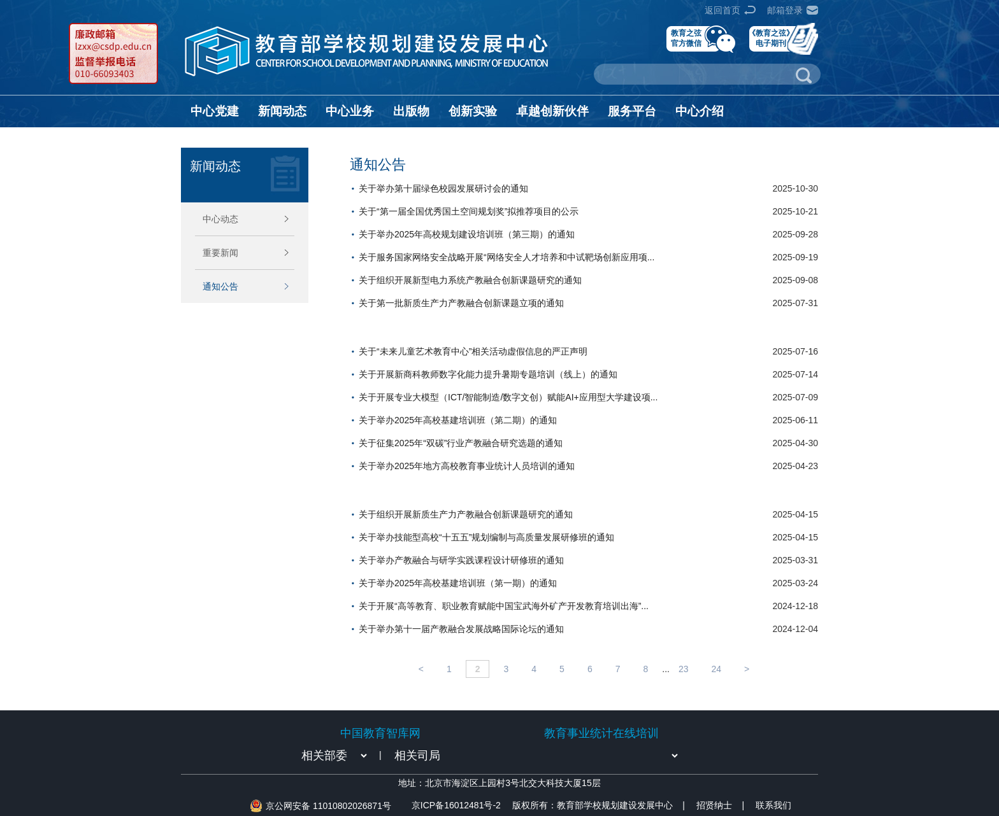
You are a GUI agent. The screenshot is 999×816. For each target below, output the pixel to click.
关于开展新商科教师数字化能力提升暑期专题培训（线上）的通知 (488, 374)
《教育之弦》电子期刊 (771, 38)
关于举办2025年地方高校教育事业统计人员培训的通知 (467, 466)
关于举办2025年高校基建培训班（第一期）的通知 (458, 583)
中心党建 (214, 111)
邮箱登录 (785, 10)
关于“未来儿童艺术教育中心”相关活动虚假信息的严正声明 (473, 351)
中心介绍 (699, 111)
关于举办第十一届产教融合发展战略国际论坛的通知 (461, 629)
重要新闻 (220, 253)
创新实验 (473, 111)
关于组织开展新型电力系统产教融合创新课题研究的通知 (470, 280)
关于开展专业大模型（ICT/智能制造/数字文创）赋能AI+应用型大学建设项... (508, 397)
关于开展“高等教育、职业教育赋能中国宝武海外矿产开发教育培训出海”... (504, 606)
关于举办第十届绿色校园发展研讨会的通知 (443, 188)
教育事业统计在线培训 (601, 733)
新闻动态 (282, 111)
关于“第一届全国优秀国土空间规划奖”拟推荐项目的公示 (469, 211)
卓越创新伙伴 (552, 111)
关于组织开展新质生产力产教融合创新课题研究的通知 (466, 514)
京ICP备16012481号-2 (456, 805)
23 (684, 669)
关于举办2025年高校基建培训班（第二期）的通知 (458, 420)
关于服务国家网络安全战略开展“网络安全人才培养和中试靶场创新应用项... (506, 257)
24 (717, 669)
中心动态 (220, 219)
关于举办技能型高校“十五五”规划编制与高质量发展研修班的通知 (486, 537)
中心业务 (350, 111)
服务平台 (632, 111)
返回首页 (722, 10)
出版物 (411, 111)
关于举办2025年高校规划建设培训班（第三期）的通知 (467, 234)
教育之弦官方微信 (686, 38)
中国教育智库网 (380, 733)
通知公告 (220, 286)
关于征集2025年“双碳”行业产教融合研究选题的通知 (461, 443)
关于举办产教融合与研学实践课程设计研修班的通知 (461, 560)
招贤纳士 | (720, 805)
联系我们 (773, 805)
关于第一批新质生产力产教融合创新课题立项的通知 (461, 303)
